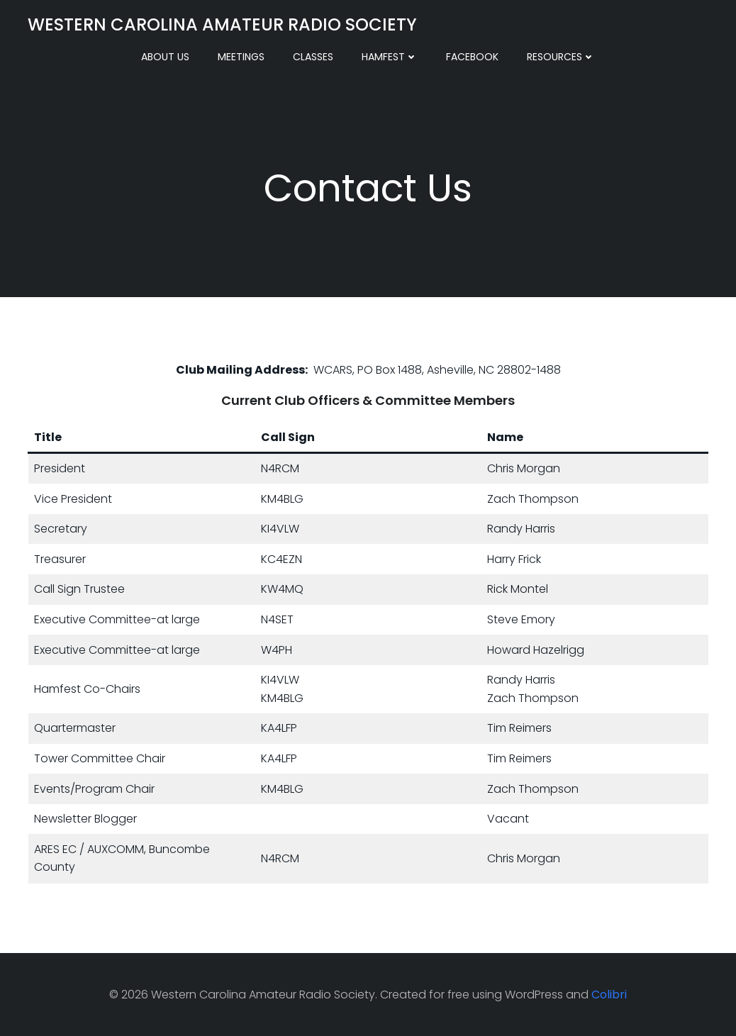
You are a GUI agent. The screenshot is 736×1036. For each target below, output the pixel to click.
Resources (561, 57)
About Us (165, 57)
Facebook (472, 57)
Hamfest (390, 57)
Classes (313, 57)
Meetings (241, 57)
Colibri (609, 994)
